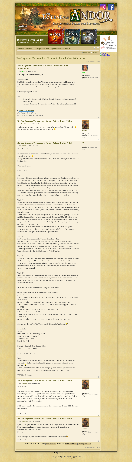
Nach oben (98, 117)
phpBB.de (74, 458)
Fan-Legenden (39, 49)
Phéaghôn (24, 124)
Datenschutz (82, 453)
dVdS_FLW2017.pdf (26, 110)
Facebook (54, 453)
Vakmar (23, 145)
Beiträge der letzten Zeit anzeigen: (40, 443)
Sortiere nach (67, 443)
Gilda (22, 71)
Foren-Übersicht (25, 49)
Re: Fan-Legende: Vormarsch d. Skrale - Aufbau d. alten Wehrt (44, 121)
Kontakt (49, 453)
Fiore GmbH (67, 453)
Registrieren (87, 52)
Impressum (75, 453)
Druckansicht (94, 48)
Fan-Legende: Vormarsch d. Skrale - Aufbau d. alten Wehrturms (50, 58)
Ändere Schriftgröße (97, 48)
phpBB (60, 456)
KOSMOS (61, 453)
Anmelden (96, 52)
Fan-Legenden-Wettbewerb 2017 (59, 49)
